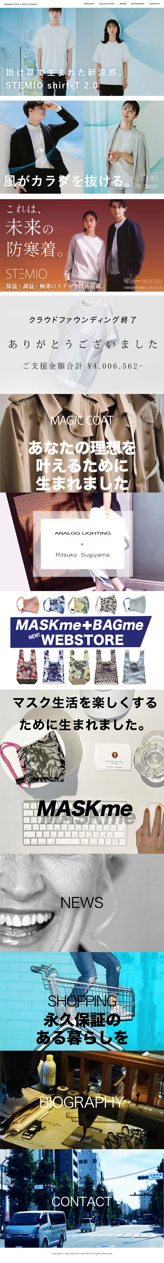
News (123, 7)
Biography (138, 7)
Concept (89, 7)
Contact (154, 7)
